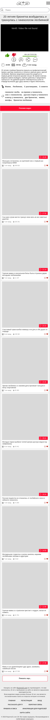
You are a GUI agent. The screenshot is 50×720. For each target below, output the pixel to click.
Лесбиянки (17, 87)
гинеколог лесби (12, 92)
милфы (8, 100)
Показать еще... (25, 678)
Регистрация (26, 700)
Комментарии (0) (35, 59)
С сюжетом (44, 87)
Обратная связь (35, 704)
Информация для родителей (35, 708)
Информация (14, 59)
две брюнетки (31, 97)
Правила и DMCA (10, 708)
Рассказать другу (15, 704)
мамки (41, 97)
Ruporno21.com (22, 688)
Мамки (8, 87)
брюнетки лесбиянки (23, 100)
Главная (11, 700)
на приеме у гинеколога (31, 92)
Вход (40, 700)
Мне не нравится (14, 55)
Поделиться (28, 59)
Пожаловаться (21, 59)
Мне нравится (7, 55)
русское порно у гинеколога (36, 95)
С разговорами (30, 87)
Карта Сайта (25, 712)
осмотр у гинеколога (14, 97)
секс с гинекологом (13, 95)
